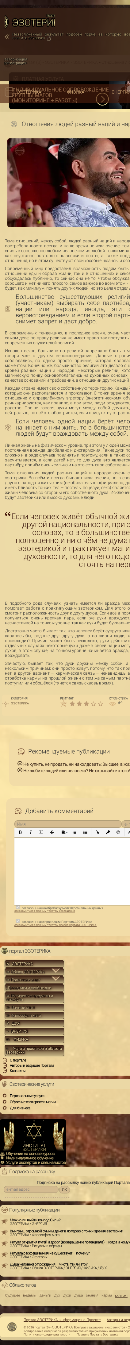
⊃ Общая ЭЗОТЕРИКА (25, 972)
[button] (20, 832)
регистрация (15, 63)
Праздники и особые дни (28, 988)
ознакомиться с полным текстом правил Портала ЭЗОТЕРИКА (55, 925)
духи (67, 1295)
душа (78, 1295)
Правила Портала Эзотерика (97, 1334)
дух (57, 1295)
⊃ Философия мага (23, 1015)
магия (121, 1295)
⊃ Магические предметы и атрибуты (29, 998)
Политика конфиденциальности (47, 1334)
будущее (12, 1295)
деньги (45, 1295)
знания (92, 1295)
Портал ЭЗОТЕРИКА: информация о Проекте (62, 1320)
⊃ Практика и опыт (23, 980)
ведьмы (29, 1295)
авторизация (16, 59)
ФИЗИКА (75, 92)
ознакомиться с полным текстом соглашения (44, 910)
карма (106, 1295)
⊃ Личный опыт (20, 1007)
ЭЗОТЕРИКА (29, 92)
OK (64, 1189)
